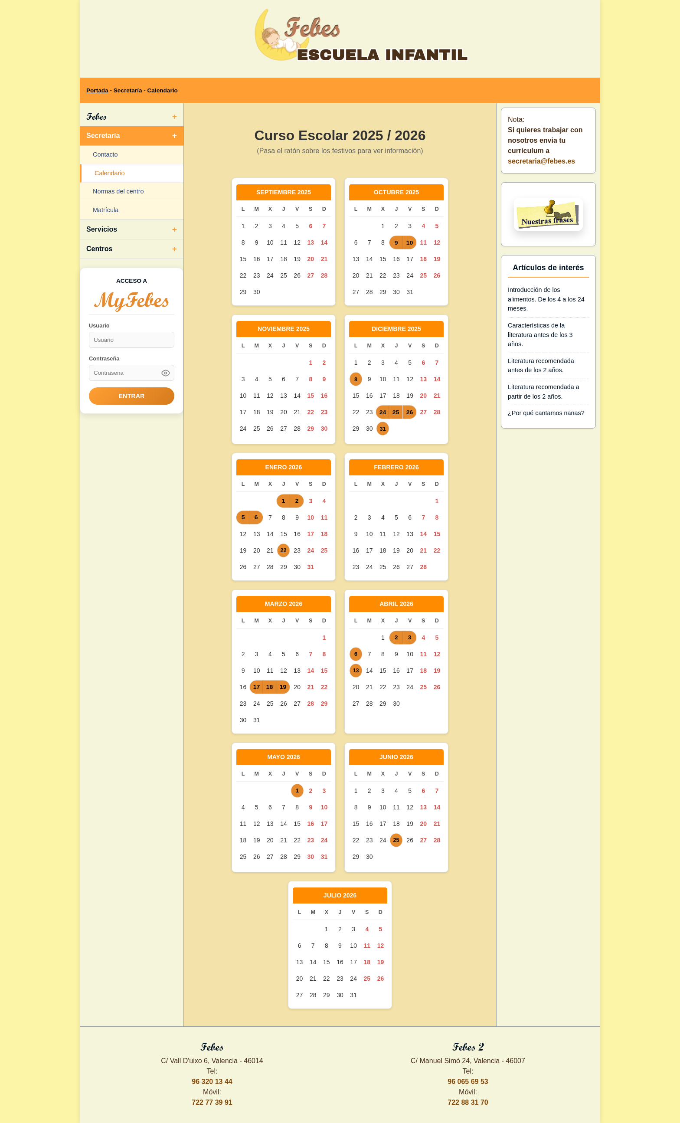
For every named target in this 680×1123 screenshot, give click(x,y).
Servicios (101, 229)
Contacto (105, 154)
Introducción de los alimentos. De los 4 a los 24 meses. (546, 299)
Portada (97, 90)
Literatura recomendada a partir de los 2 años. (543, 391)
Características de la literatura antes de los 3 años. (540, 334)
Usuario (99, 325)
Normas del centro (118, 191)
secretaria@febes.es (541, 161)
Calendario (110, 173)
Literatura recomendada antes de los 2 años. (541, 365)
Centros (99, 248)
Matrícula (105, 209)
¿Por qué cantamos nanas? (546, 412)
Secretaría (103, 135)
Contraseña (104, 358)
